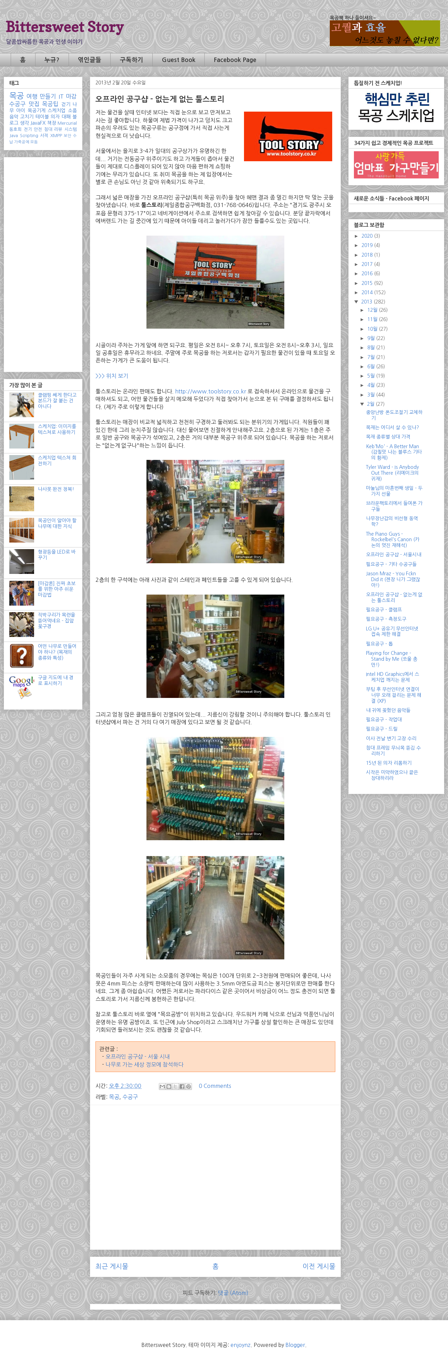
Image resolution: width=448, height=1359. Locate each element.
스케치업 (56, 110)
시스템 (70, 129)
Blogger (295, 1345)
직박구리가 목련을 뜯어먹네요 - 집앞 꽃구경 (56, 620)
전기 (28, 129)
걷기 (65, 104)
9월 (371, 338)
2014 (368, 292)
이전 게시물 (319, 1266)
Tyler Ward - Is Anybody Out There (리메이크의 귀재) (392, 473)
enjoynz (241, 1345)
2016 (368, 273)
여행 (32, 96)
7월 (371, 357)
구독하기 (131, 60)
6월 (371, 366)
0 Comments (215, 1086)
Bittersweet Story (65, 26)
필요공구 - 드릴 (381, 729)
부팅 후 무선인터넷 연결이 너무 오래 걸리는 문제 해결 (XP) (393, 695)
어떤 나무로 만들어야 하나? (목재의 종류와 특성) (57, 652)
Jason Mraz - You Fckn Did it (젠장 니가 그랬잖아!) (393, 579)
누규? (51, 60)
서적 (44, 135)
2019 (368, 245)
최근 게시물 (111, 1266)
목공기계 (36, 110)
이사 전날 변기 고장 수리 (391, 738)
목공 (114, 1097)
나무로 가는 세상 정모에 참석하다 (144, 1064)
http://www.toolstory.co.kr (210, 391)
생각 (24, 123)
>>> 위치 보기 (112, 376)
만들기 (48, 96)
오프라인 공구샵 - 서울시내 (393, 554)
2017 (368, 264)
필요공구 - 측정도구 (386, 619)
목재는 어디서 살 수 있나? (392, 427)
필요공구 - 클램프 (384, 609)
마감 (71, 96)
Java (13, 135)
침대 (48, 129)
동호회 (15, 129)
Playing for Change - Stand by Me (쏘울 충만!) (391, 659)
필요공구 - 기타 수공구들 (391, 564)
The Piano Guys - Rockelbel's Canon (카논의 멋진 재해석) (392, 540)
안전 (38, 129)
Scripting (29, 135)
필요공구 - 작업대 (384, 719)
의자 (55, 116)
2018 (368, 255)
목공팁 (50, 104)
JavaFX (37, 123)
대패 (66, 116)
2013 (367, 301)
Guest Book (178, 60)
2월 (371, 404)
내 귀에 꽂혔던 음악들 (388, 710)
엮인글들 (89, 60)
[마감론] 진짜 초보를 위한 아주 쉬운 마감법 (56, 589)
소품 (72, 110)
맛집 (34, 104)
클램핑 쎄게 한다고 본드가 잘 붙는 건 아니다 (57, 401)
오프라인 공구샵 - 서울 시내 (137, 1056)
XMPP (56, 135)
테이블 (42, 116)
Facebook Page (235, 60)
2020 (368, 236)
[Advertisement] (215, 1158)
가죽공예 (21, 142)
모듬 (34, 142)
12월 (373, 310)
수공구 (130, 1097)
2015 (368, 283)
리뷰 (58, 129)
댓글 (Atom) (233, 1293)
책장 (51, 123)
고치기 (26, 116)
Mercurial (67, 123)
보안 (67, 136)
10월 (373, 329)
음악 (13, 116)
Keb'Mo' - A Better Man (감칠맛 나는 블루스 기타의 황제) (394, 452)
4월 (371, 385)
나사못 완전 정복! (56, 489)
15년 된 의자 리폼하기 (388, 763)
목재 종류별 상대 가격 (388, 436)
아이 (20, 110)
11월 (373, 319)
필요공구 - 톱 (379, 643)
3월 (371, 394)
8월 (371, 347)
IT (61, 96)
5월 (371, 375)
